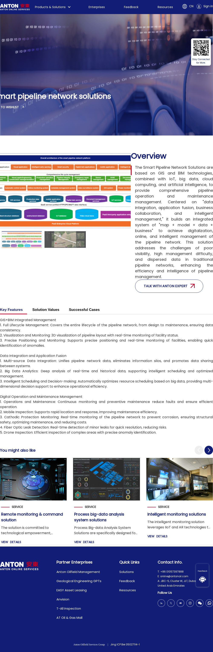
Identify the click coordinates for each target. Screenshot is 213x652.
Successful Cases (84, 310)
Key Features (11, 310)
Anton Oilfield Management (78, 572)
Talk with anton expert (169, 286)
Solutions (126, 572)
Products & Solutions (50, 7)
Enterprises (97, 7)
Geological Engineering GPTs (78, 581)
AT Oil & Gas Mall (69, 617)
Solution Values (45, 310)
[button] (199, 450)
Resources (165, 7)
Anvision (62, 599)
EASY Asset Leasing (71, 590)
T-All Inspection (68, 608)
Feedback (202, 571)
